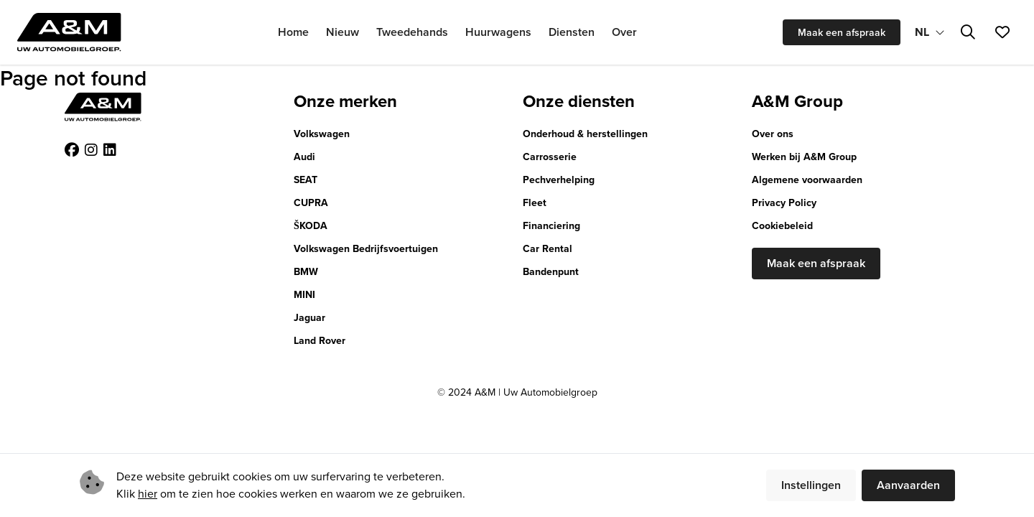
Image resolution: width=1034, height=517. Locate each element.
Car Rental (547, 248)
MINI (304, 294)
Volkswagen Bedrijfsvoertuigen (366, 248)
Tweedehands (412, 32)
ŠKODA (310, 225)
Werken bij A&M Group (804, 156)
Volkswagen (322, 133)
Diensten (572, 32)
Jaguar (309, 317)
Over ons (772, 133)
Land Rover (319, 340)
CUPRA (311, 202)
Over (624, 32)
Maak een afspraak (841, 32)
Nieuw (342, 32)
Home (293, 32)
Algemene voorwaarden (807, 179)
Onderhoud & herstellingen (585, 133)
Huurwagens (498, 32)
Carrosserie (550, 156)
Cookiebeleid (782, 225)
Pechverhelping (559, 179)
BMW (306, 271)
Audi (304, 156)
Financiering (551, 225)
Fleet (534, 202)
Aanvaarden (908, 485)
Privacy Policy (784, 202)
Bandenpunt (551, 271)
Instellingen (811, 485)
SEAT (305, 179)
